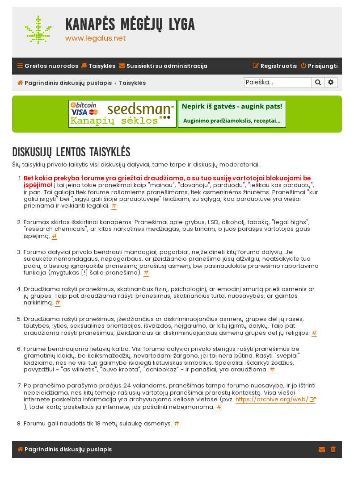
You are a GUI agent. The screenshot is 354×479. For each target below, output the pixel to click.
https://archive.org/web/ (272, 400)
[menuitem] (97, 66)
